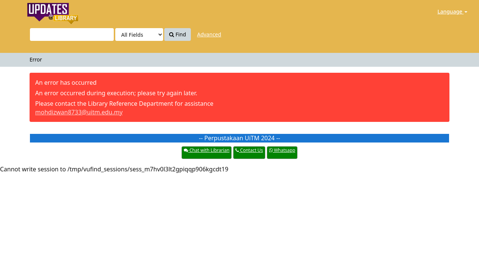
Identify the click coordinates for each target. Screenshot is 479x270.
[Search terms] (72, 34)
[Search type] (139, 34)
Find (177, 34)
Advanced (209, 34)
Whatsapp (282, 150)
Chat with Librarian (206, 150)
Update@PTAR (37, 11)
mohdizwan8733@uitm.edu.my (79, 112)
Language (452, 11)
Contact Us (249, 150)
